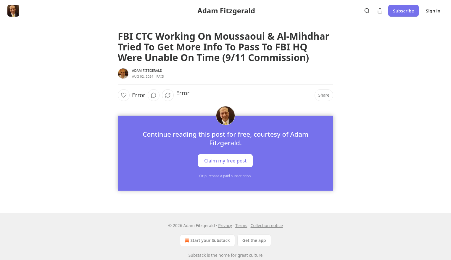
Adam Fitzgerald (147, 70)
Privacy (225, 225)
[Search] (367, 11)
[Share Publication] (380, 11)
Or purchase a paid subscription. (225, 175)
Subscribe (403, 11)
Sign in (433, 11)
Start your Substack (207, 240)
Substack (197, 255)
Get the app (254, 240)
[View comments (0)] (154, 95)
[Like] (124, 95)
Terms (241, 225)
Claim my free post (225, 160)
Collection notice (267, 225)
